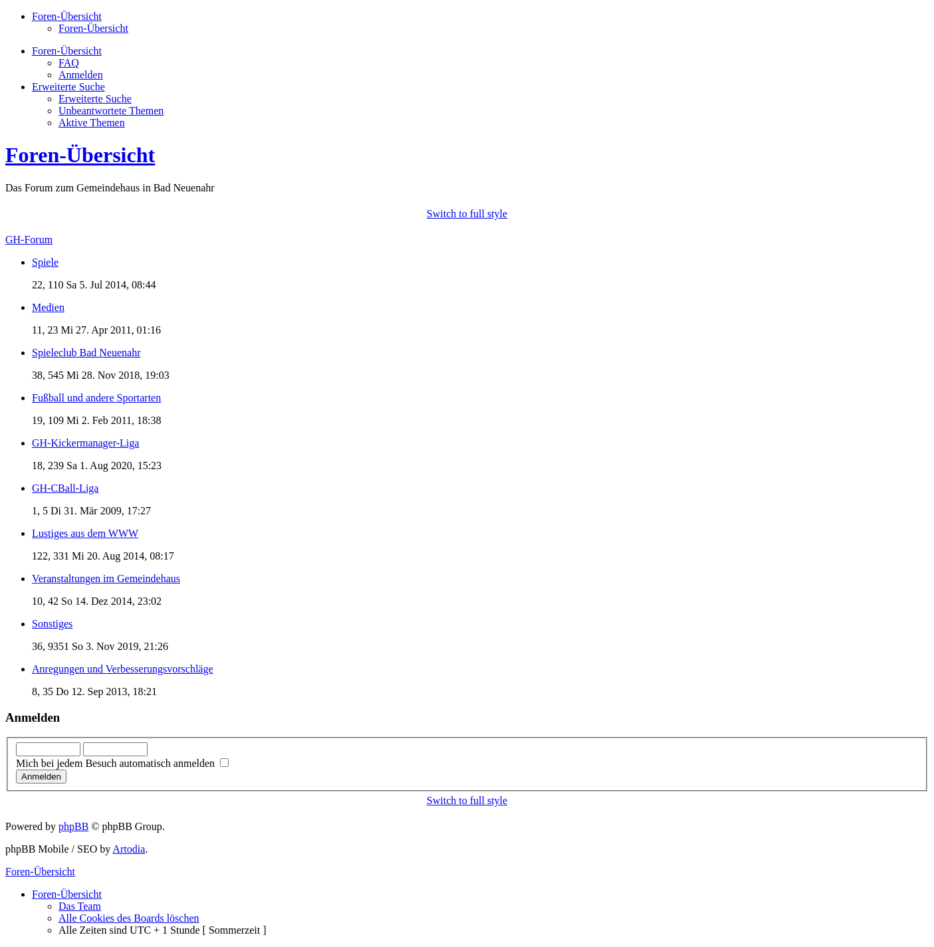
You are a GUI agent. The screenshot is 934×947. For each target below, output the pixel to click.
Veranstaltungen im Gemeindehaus (106, 578)
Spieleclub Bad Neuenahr (86, 352)
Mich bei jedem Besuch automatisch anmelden (122, 763)
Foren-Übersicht (93, 28)
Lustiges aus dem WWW (85, 533)
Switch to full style (467, 213)
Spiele (45, 262)
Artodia (128, 849)
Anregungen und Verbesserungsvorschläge (122, 669)
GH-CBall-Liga (65, 488)
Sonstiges (52, 623)
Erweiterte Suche (95, 98)
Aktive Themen (91, 122)
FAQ (68, 62)
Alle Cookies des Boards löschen (128, 918)
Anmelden (80, 74)
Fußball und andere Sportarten (96, 397)
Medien (48, 307)
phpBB (73, 826)
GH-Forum (29, 239)
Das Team (79, 906)
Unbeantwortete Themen (111, 110)
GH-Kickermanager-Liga (85, 443)
